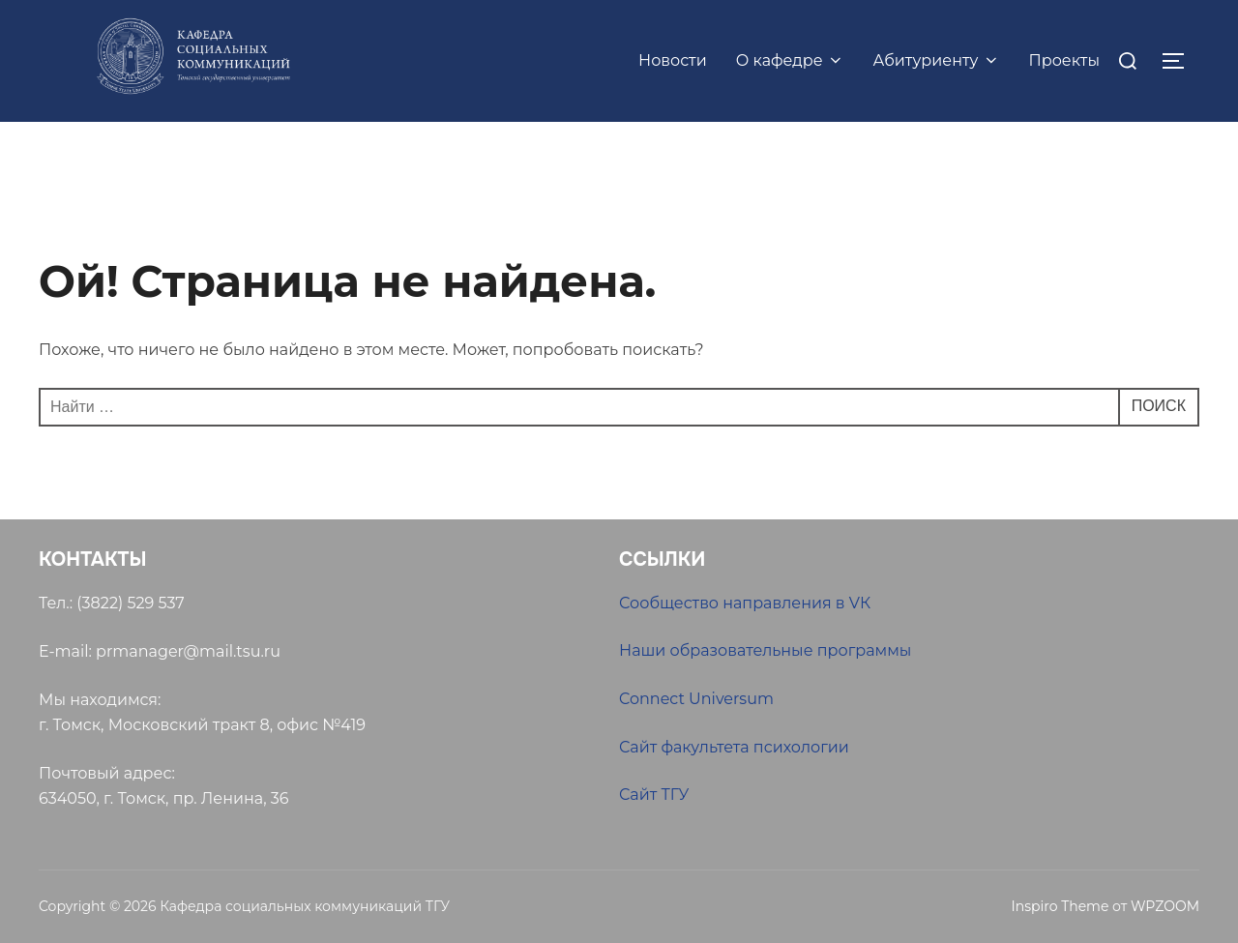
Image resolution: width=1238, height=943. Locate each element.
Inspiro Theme (1059, 906)
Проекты (1065, 60)
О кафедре (790, 60)
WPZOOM (1165, 906)
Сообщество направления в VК (744, 603)
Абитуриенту (936, 60)
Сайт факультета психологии (734, 747)
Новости (672, 60)
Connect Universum (696, 699)
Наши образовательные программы (765, 650)
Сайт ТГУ (654, 794)
